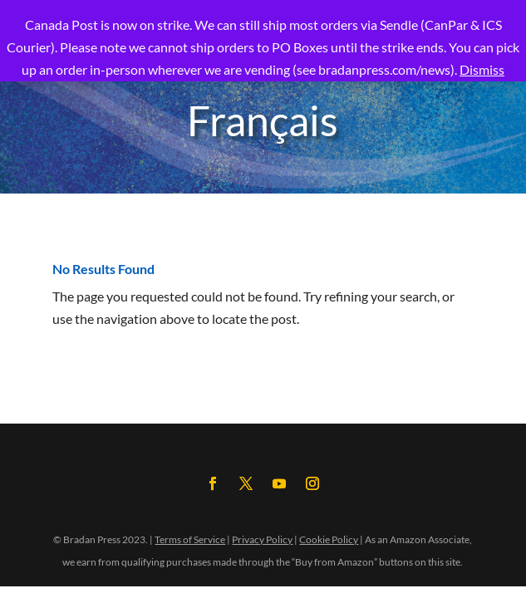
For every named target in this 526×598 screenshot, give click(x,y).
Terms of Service (190, 539)
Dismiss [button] (482, 69)
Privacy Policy (262, 539)
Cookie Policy (328, 539)
